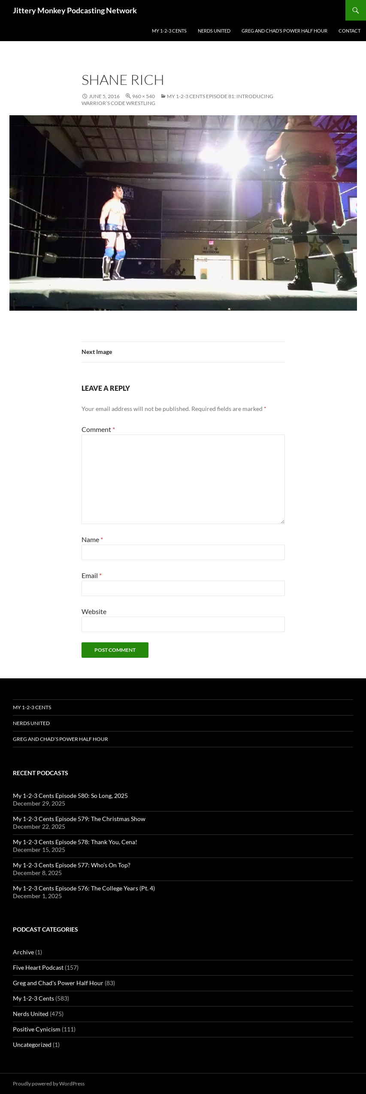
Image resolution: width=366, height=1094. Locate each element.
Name (92, 539)
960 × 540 (143, 96)
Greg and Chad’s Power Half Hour (284, 30)
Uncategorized (32, 1044)
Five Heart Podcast (38, 967)
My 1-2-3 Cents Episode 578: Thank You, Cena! (75, 841)
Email (92, 575)
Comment (98, 429)
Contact (349, 30)
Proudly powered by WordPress (49, 1083)
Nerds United (214, 30)
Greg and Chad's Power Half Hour (58, 982)
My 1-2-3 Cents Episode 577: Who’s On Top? (71, 865)
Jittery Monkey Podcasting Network (75, 10)
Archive (23, 952)
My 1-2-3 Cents (169, 30)
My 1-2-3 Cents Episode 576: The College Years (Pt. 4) (84, 888)
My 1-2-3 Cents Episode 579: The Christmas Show (79, 818)
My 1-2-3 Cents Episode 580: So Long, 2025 (70, 795)
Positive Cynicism (36, 1029)
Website (94, 611)
